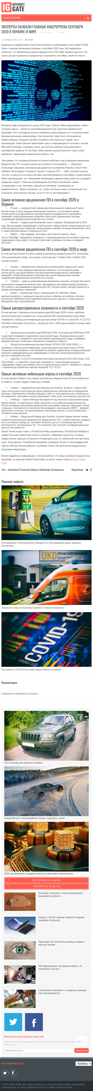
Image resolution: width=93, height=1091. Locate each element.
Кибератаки (44, 469)
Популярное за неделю (46, 880)
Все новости (47, 32)
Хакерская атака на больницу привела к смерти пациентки (32, 608)
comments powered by (19, 693)
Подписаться (82, 1050)
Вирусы (34, 469)
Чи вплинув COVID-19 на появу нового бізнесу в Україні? (31, 669)
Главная (61, 32)
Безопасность (57, 469)
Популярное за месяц (46, 886)
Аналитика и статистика (19, 469)
